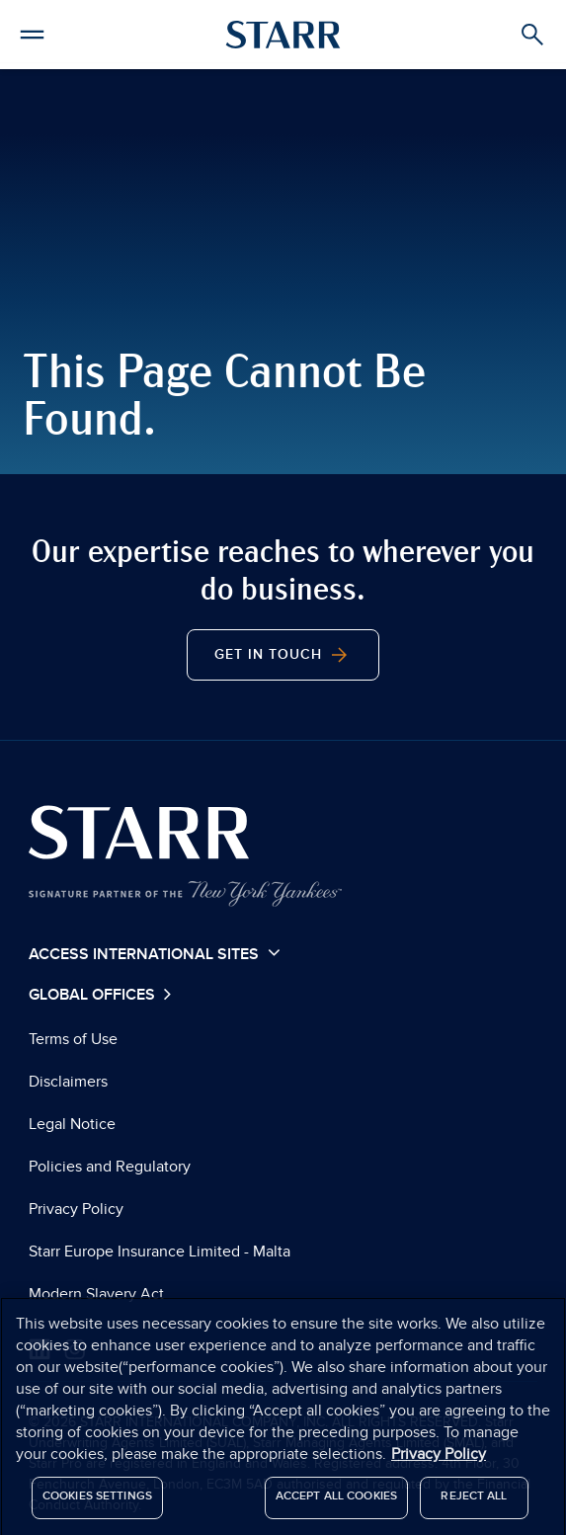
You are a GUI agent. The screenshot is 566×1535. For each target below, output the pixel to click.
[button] (32, 31)
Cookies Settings (97, 1501)
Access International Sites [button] (155, 953)
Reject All (474, 1501)
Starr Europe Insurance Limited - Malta (159, 1251)
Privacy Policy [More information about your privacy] (438, 1459)
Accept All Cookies (336, 1501)
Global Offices (94, 995)
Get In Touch (283, 655)
